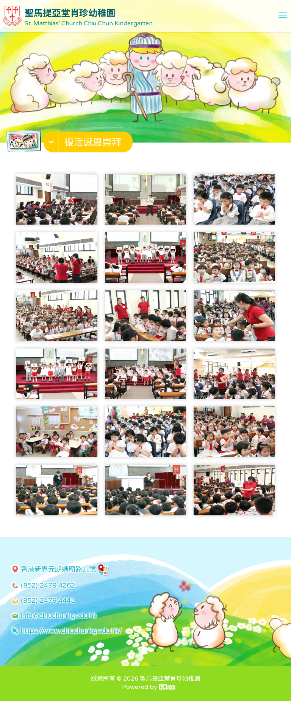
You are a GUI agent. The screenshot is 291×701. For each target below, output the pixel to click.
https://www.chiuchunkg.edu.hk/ (71, 631)
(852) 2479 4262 (48, 585)
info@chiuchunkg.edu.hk (59, 615)
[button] (89, 143)
